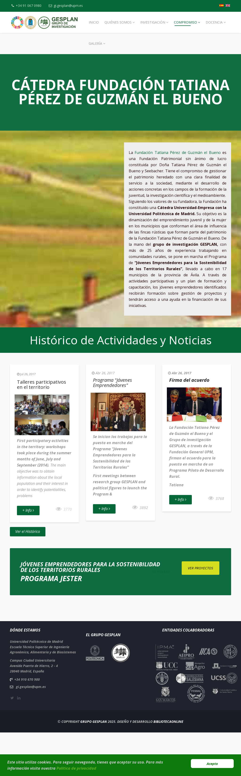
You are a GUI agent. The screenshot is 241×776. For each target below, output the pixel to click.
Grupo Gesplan (93, 721)
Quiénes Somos (118, 22)
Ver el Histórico (27, 531)
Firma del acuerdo (189, 380)
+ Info (28, 510)
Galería (95, 43)
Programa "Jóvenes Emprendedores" (112, 382)
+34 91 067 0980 (29, 5)
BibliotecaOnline (168, 721)
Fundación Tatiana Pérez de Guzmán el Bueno (178, 152)
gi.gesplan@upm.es (69, 5)
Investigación (152, 22)
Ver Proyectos (200, 568)
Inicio (94, 22)
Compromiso (185, 22)
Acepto (212, 763)
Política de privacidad (76, 768)
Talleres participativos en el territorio (41, 384)
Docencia (214, 22)
